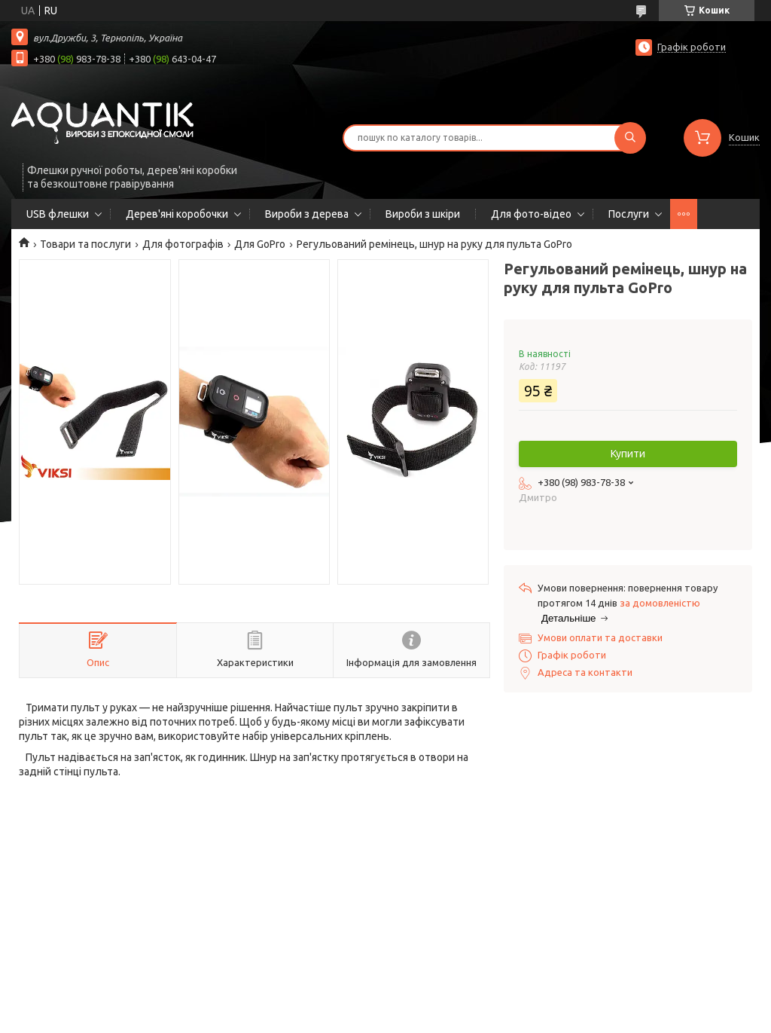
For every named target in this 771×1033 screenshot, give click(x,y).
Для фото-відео (531, 214)
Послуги (628, 214)
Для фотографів (183, 244)
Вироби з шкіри (423, 214)
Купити (628, 454)
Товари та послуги (85, 244)
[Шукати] (630, 138)
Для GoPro (259, 244)
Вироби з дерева (307, 214)
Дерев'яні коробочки (177, 214)
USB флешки (57, 214)
